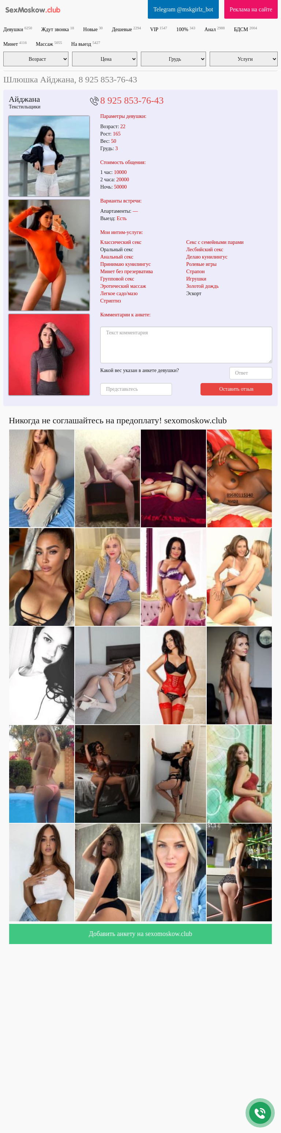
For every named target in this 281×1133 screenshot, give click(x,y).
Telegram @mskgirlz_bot (183, 9)
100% (185, 29)
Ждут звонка (57, 29)
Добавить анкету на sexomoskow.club (140, 933)
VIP (158, 29)
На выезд (85, 44)
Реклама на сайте (251, 9)
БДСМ (245, 29)
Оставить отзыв (236, 389)
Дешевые (126, 29)
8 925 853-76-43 (132, 100)
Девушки (17, 29)
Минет (15, 44)
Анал (215, 29)
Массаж (49, 44)
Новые (92, 29)
